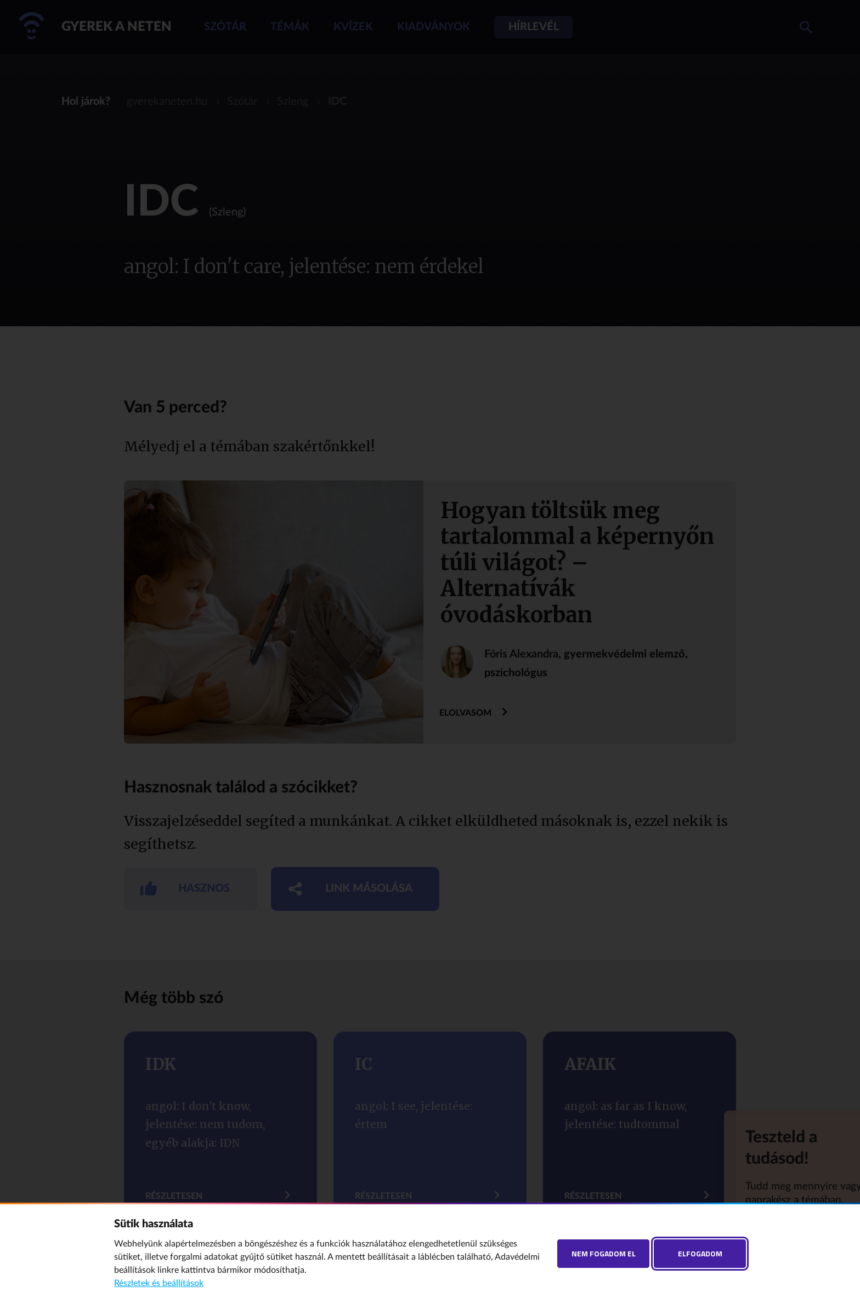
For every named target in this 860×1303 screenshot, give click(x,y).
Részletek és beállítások (158, 1283)
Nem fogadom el (604, 1253)
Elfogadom (700, 1253)
